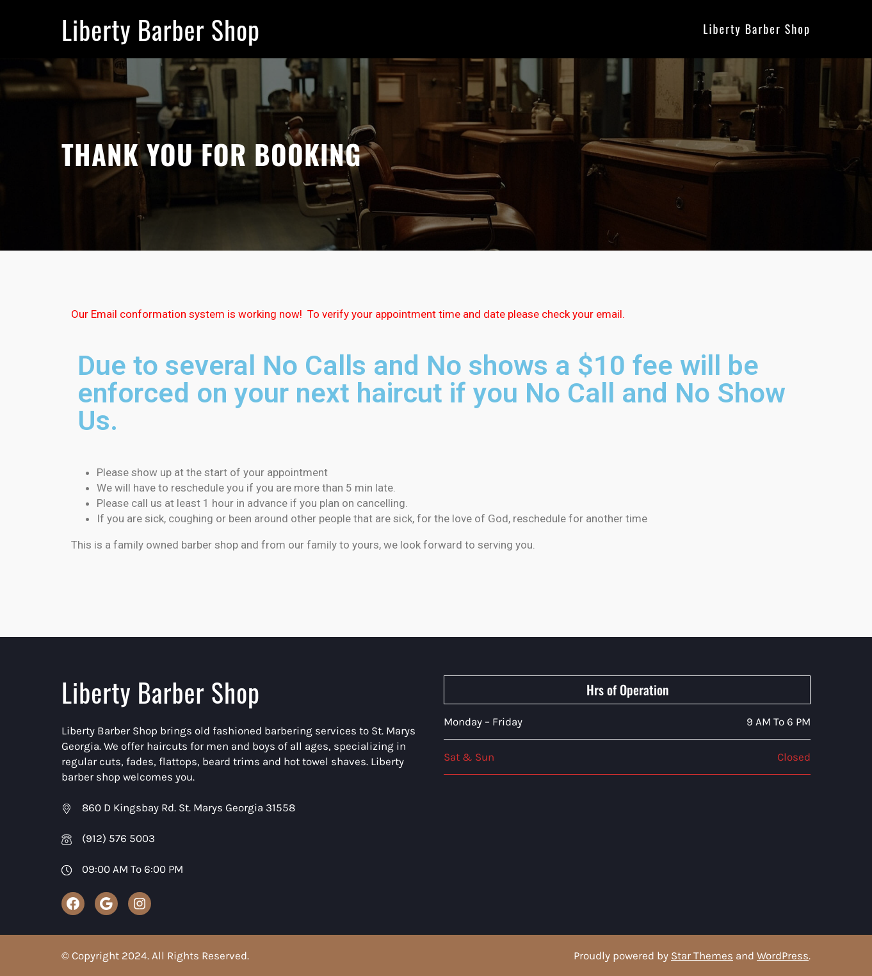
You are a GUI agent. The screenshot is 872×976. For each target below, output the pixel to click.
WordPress (783, 955)
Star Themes (702, 955)
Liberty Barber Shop (164, 29)
